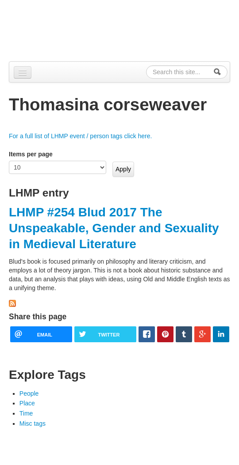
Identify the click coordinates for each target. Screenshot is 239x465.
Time (26, 413)
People (29, 393)
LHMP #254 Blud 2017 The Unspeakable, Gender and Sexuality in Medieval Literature (114, 228)
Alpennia (54, 29)
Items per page (31, 154)
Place (27, 403)
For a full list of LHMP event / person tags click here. (80, 136)
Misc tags (32, 423)
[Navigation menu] (22, 72)
